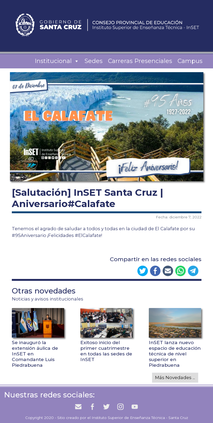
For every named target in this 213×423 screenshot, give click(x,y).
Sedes (94, 61)
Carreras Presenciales (140, 61)
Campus (190, 61)
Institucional (57, 61)
